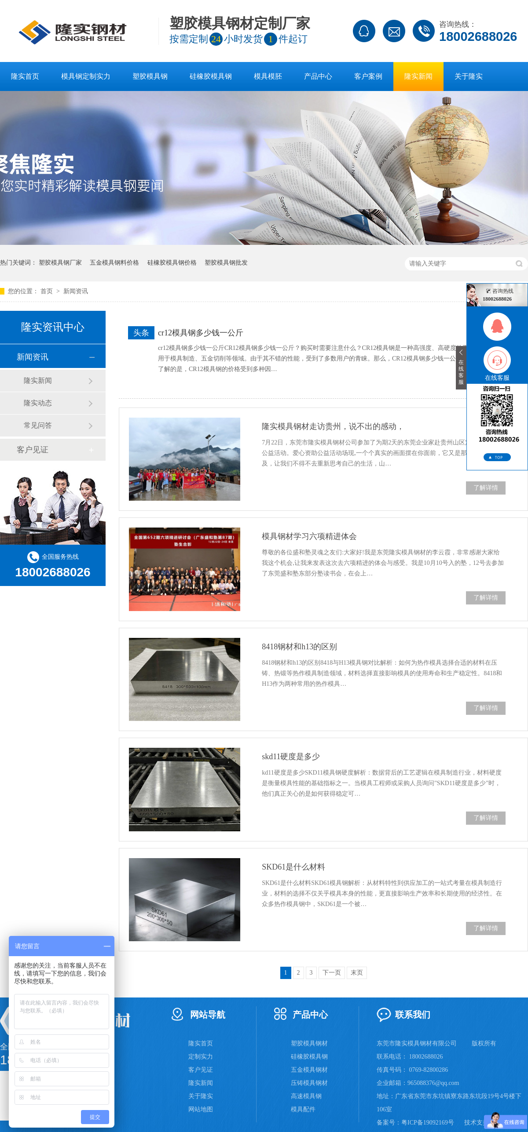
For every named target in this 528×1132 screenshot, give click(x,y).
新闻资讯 (75, 291)
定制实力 (200, 1056)
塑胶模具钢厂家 (60, 262)
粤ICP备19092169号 (427, 1122)
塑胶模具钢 (150, 76)
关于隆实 (469, 76)
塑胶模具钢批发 (226, 262)
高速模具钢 (306, 1096)
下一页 (332, 972)
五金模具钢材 (309, 1069)
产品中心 (318, 76)
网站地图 (200, 1109)
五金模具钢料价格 (114, 262)
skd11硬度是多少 (291, 756)
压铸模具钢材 (309, 1083)
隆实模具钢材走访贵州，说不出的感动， (333, 426)
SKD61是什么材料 (293, 867)
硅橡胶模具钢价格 (172, 262)
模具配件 (303, 1109)
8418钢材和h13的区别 (299, 646)
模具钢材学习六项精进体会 (309, 536)
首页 (47, 291)
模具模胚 (268, 76)
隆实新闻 (418, 76)
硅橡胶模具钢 (211, 76)
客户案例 (368, 76)
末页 (357, 972)
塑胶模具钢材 (309, 1043)
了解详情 (485, 487)
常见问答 (38, 425)
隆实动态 (38, 403)
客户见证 (32, 449)
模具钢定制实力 (85, 76)
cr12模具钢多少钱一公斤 (200, 332)
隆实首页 (25, 76)
